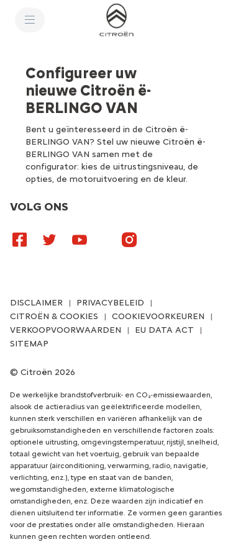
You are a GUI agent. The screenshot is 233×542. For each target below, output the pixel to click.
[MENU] (29, 19)
